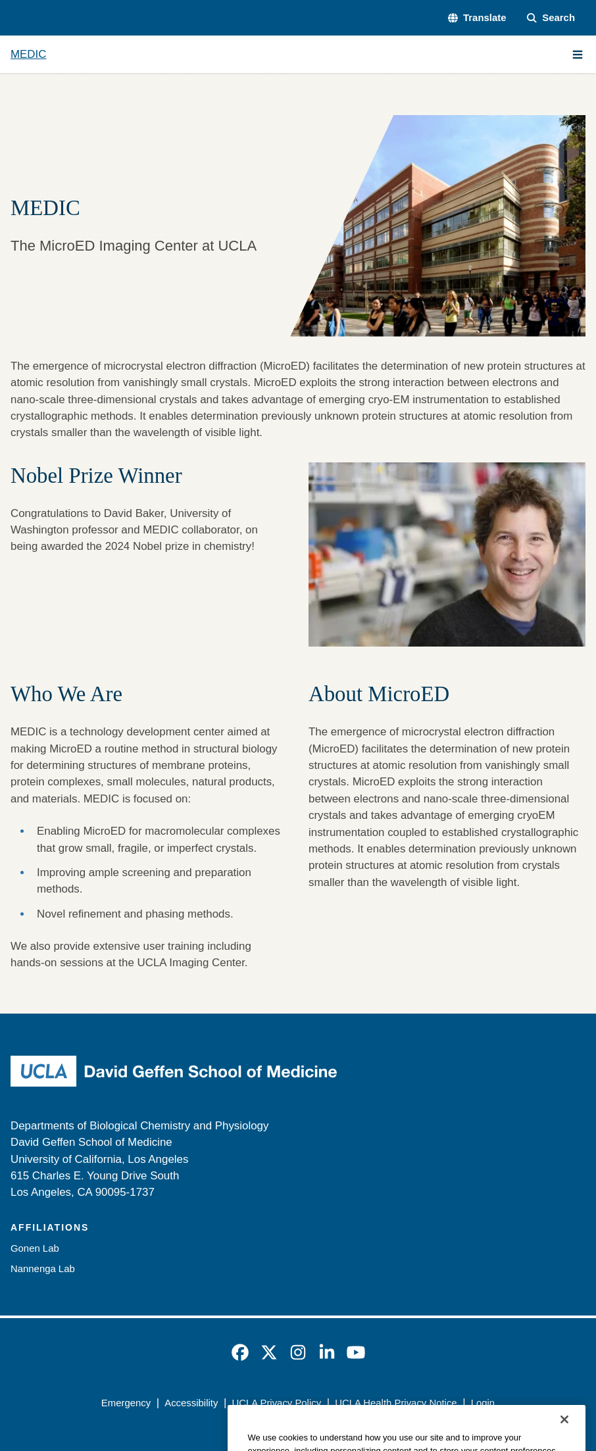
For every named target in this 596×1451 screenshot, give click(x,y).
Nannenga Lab (43, 1269)
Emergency (126, 1403)
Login (483, 1403)
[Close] (564, 1433)
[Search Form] (550, 18)
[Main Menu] (577, 54)
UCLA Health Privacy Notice (396, 1403)
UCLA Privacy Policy (276, 1403)
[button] (476, 18)
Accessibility (191, 1403)
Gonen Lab (35, 1248)
